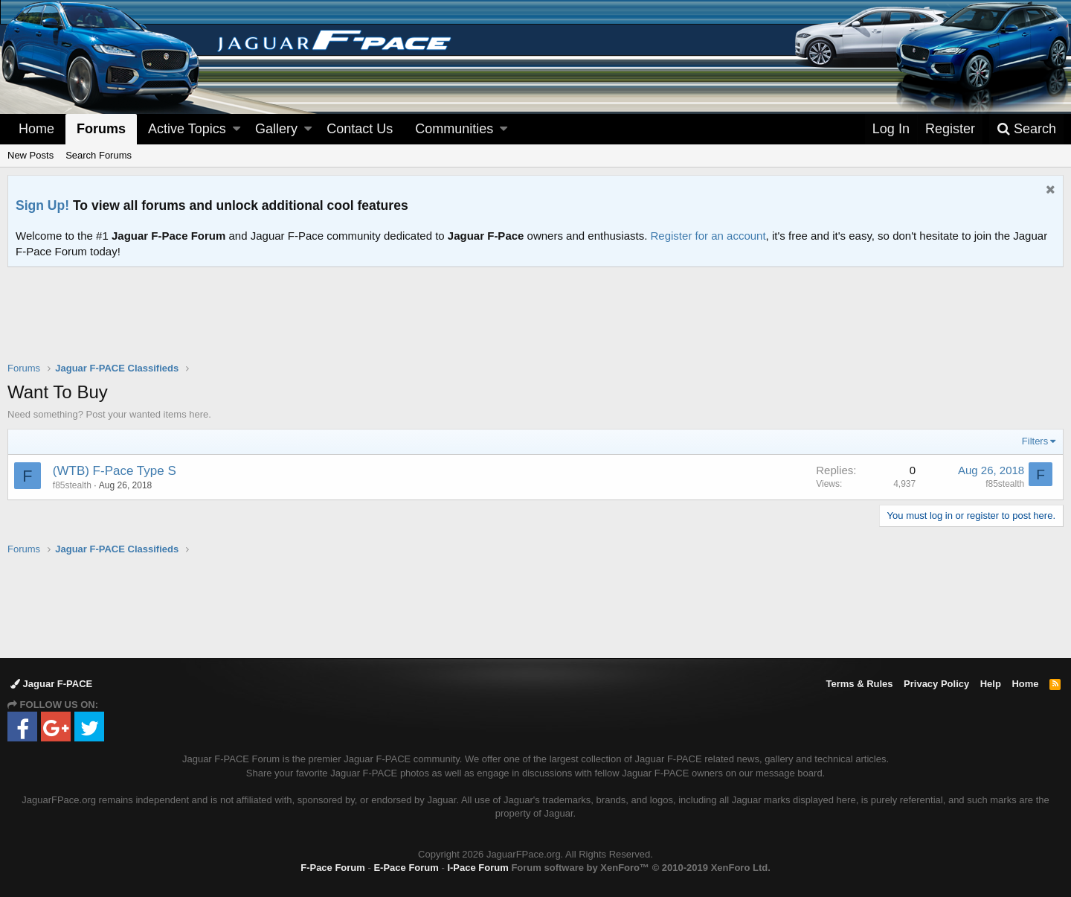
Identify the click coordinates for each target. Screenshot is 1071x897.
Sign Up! (42, 205)
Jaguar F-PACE (51, 683)
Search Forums (98, 155)
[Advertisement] (535, 323)
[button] (236, 129)
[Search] (1026, 129)
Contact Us (360, 128)
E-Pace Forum (405, 867)
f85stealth (72, 485)
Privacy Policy (936, 683)
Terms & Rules (859, 683)
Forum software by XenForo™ (640, 867)
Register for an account (708, 235)
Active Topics (187, 128)
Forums (101, 128)
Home (36, 128)
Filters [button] (1035, 441)
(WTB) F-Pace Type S (114, 471)
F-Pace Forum (332, 867)
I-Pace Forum (477, 867)
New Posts (30, 155)
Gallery (276, 128)
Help (990, 683)
